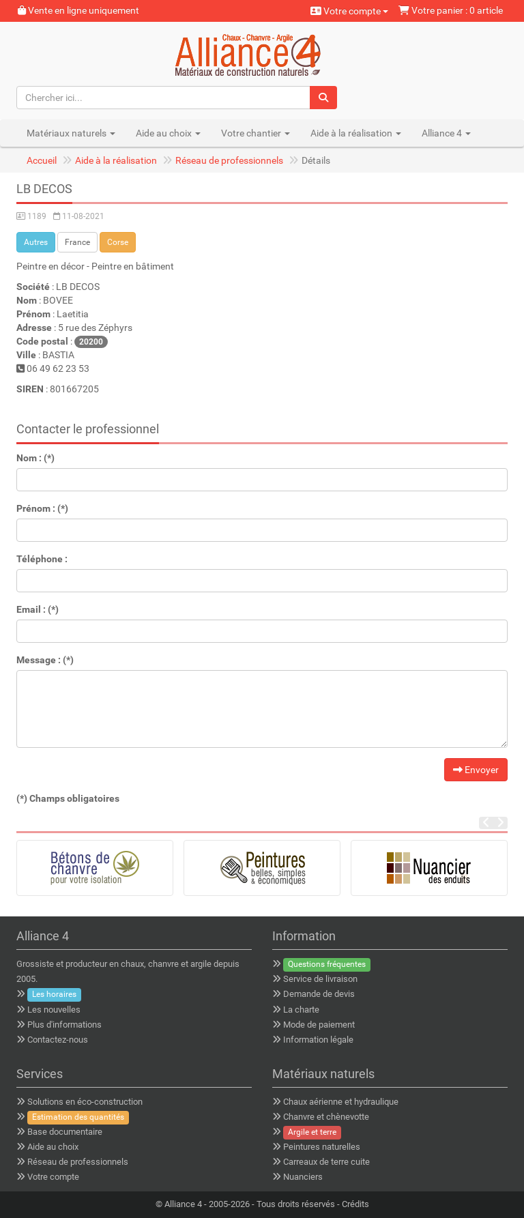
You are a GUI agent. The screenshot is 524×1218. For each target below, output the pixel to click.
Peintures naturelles (321, 1147)
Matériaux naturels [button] (71, 133)
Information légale (318, 1039)
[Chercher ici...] (163, 97)
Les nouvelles (54, 1009)
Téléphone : (42, 558)
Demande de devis (319, 994)
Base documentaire (64, 1132)
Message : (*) (45, 659)
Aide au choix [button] (168, 133)
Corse (117, 242)
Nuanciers (303, 1177)
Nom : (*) (35, 457)
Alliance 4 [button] (446, 133)
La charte (301, 1009)
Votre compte (349, 10)
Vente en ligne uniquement (78, 10)
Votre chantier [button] (255, 133)
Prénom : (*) (42, 508)
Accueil (42, 160)
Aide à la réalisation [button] (355, 133)
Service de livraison (320, 979)
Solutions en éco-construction (85, 1102)
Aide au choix (52, 1147)
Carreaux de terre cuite (326, 1162)
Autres (36, 242)
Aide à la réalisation (116, 160)
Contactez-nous (57, 1039)
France (77, 242)
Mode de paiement (319, 1024)
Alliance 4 (183, 1204)
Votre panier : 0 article (450, 10)
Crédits (355, 1204)
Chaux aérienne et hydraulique (340, 1102)
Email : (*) (37, 609)
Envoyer (476, 769)
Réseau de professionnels (229, 160)
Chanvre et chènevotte (326, 1117)
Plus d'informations (64, 1024)
